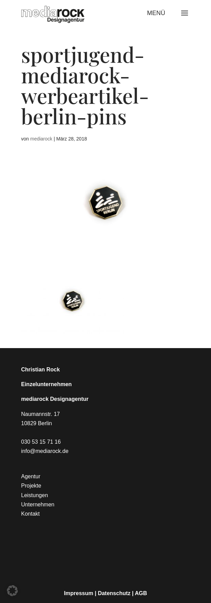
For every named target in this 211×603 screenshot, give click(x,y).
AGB (141, 593)
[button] (12, 590)
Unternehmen (38, 504)
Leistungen (34, 495)
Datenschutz (114, 593)
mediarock (41, 138)
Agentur (30, 476)
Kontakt (30, 514)
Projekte (31, 486)
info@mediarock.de (45, 451)
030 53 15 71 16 (41, 442)
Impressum (78, 593)
